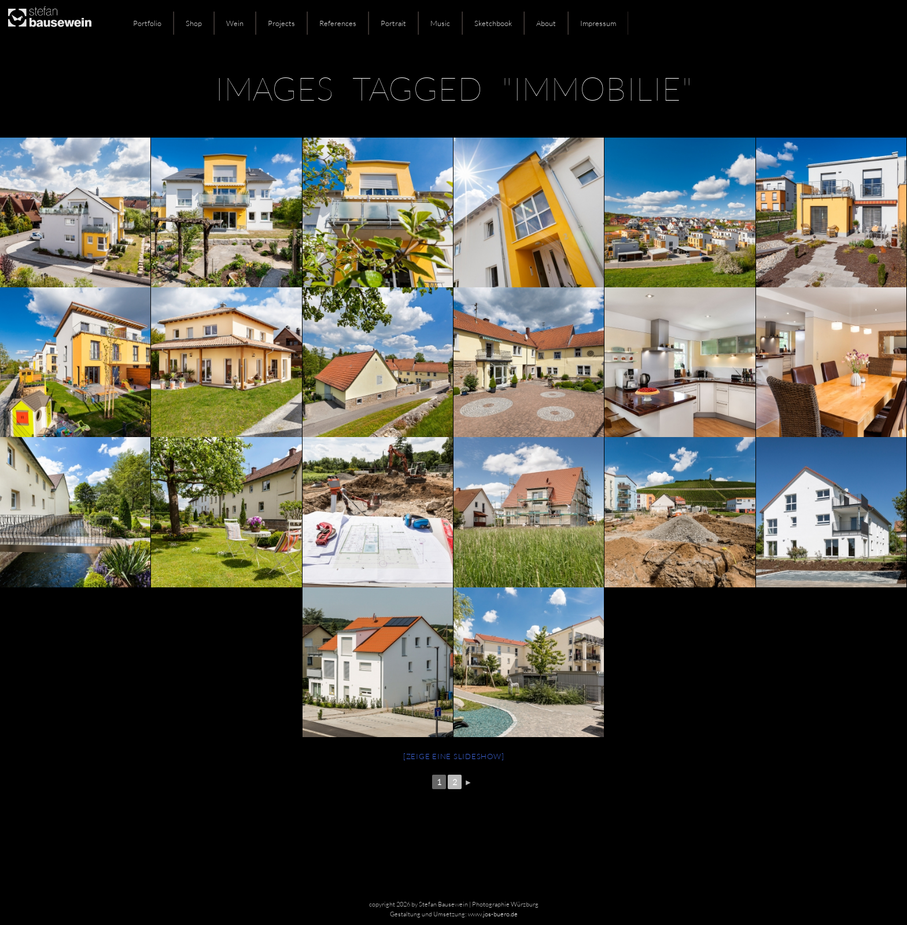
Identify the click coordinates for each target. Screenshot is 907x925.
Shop (194, 23)
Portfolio (147, 23)
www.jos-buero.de (493, 914)
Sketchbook (493, 23)
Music (440, 23)
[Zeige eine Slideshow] (453, 756)
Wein (235, 23)
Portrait (393, 23)
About (546, 23)
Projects (281, 23)
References (337, 23)
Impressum (598, 23)
